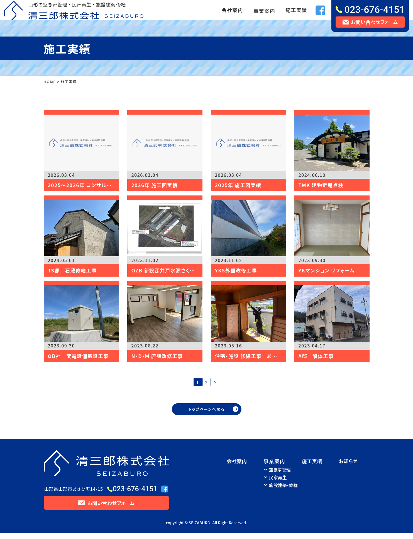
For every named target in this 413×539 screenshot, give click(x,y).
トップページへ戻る (206, 415)
